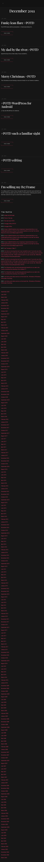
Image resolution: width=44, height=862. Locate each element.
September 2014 (5, 533)
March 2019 (4, 383)
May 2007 (3, 771)
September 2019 (5, 366)
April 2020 (3, 347)
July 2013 (3, 569)
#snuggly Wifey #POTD (10, 223)
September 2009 (5, 694)
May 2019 (3, 377)
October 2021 (4, 311)
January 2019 (4, 388)
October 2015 (4, 497)
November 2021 (5, 308)
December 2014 (5, 524)
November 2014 (5, 527)
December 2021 (5, 305)
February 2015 (4, 519)
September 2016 (5, 466)
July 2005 (3, 832)
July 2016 (3, 472)
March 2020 (4, 350)
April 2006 (3, 807)
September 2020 (5, 333)
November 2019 (5, 361)
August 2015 (4, 502)
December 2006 (5, 785)
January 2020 (4, 355)
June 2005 (3, 835)
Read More (7, 33)
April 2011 (3, 641)
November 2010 (5, 655)
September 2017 (5, 433)
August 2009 (4, 696)
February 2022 (4, 300)
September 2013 (5, 563)
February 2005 (4, 846)
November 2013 (5, 558)
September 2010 (5, 660)
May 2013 (3, 574)
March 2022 (4, 297)
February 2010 (4, 680)
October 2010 (4, 658)
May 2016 (3, 477)
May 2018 (3, 411)
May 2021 (3, 319)
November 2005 (5, 821)
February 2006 (4, 813)
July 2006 (3, 799)
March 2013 (4, 580)
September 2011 (5, 627)
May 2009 (3, 705)
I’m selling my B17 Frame (18, 187)
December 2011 (5, 619)
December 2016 (5, 458)
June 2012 (3, 602)
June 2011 (3, 635)
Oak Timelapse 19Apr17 (10, 248)
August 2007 (4, 763)
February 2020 (4, 352)
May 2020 (3, 344)
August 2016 (4, 469)
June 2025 (3, 294)
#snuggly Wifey (8, 226)
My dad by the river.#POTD (19, 49)
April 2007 (3, 774)
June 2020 (3, 341)
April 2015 (3, 513)
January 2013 (4, 585)
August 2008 (4, 730)
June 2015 (3, 508)
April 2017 (3, 447)
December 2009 (5, 685)
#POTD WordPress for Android (16, 105)
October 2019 (4, 364)
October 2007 (4, 757)
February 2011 (4, 646)
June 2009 (3, 702)
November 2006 (5, 788)
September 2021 (5, 314)
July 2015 (3, 505)
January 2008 (4, 749)
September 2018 (5, 400)
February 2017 (4, 452)
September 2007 (5, 760)
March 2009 (4, 710)
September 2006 (5, 794)
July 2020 (3, 339)
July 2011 (3, 633)
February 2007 (4, 780)
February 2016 (4, 486)
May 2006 (3, 805)
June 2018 (3, 408)
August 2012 (4, 597)
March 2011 (4, 644)
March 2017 (4, 450)
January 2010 (4, 683)
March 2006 (4, 810)
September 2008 (5, 727)
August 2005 (4, 830)
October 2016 (4, 463)
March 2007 (4, 777)
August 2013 (4, 566)
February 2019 (4, 386)
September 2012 (5, 594)
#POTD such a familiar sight (20, 133)
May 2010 (3, 671)
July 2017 (3, 438)
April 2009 (3, 708)
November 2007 (5, 755)
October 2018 (4, 397)
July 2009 (3, 699)
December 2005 (5, 818)
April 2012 (3, 608)
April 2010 (3, 674)
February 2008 (4, 746)
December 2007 (5, 752)
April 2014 (3, 544)
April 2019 (3, 380)
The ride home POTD (9, 221)
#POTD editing (11, 160)
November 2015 (5, 494)
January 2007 (4, 782)
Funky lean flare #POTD (17, 23)
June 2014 (3, 538)
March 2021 (4, 325)
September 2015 (5, 499)
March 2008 (4, 744)
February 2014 (4, 549)
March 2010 (4, 677)
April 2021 (3, 322)
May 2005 (3, 838)
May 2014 (3, 541)
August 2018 (4, 402)
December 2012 (5, 588)
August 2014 (4, 536)
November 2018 (5, 394)
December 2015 (5, 491)
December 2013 (5, 555)
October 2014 (4, 530)
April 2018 (3, 413)
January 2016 (4, 488)
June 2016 (3, 474)
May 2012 (3, 605)
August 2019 (4, 369)
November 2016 (5, 461)
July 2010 (3, 666)
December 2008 (5, 719)
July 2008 (3, 732)
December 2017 (5, 425)
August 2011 (4, 630)
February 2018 (4, 419)
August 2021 (4, 316)
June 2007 (3, 769)
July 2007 (3, 766)
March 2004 (4, 857)
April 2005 (3, 841)
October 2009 (4, 691)
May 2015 (3, 511)
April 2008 (3, 741)
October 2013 (4, 560)
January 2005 (4, 849)
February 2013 (4, 583)
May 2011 (3, 638)
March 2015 (4, 516)
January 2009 (4, 716)
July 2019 (3, 372)
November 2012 (5, 591)
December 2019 (5, 358)
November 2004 (5, 855)
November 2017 (5, 427)
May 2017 (3, 444)
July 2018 (3, 405)
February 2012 (4, 613)
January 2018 (4, 422)
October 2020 (4, 330)
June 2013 (3, 572)
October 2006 (4, 791)
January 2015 (4, 522)
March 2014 (4, 547)
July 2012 (3, 599)
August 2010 (4, 663)
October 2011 (4, 624)
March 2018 (4, 416)
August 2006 (4, 796)
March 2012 (4, 610)
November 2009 (5, 688)
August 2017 (4, 436)
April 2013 (3, 577)
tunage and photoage (9, 215)
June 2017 (3, 441)
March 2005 (4, 843)
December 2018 (5, 391)
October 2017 (4, 430)
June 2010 (3, 669)
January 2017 (4, 455)
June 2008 (3, 735)
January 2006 (4, 816)
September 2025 (5, 291)
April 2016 (3, 480)
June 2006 (3, 802)
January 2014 (4, 552)
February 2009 (4, 713)
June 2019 (3, 375)
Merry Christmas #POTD (18, 76)
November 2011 (5, 622)
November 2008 (5, 721)
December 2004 (5, 852)
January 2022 (4, 302)
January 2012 (4, 616)
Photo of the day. (8, 218)
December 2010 (5, 652)
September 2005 (5, 827)
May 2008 (3, 738)
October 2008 (4, 724)
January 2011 (4, 649)
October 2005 (4, 824)
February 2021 (4, 327)
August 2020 (4, 336)
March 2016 (4, 483)
